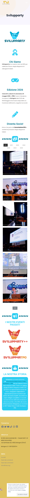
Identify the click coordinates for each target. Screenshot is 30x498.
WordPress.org (5, 465)
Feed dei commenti (7, 463)
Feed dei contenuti (7, 460)
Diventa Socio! (15, 123)
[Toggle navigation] (27, 3)
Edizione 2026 (15, 89)
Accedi (3, 457)
